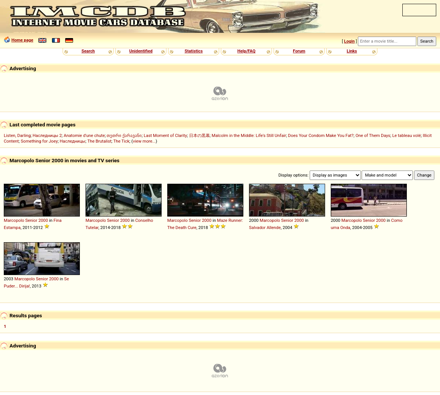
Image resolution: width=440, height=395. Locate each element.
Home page (22, 40)
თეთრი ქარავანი (124, 135)
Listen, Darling (17, 135)
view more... (144, 141)
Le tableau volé (406, 135)
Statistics (194, 51)
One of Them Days (373, 135)
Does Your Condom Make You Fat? (321, 135)
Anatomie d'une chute (84, 135)
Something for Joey (39, 141)
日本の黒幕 (199, 135)
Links (352, 51)
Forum (299, 51)
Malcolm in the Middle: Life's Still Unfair (249, 135)
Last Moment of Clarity (165, 135)
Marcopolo (14, 220)
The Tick (121, 141)
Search (88, 51)
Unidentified (141, 51)
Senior (31, 220)
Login (349, 41)
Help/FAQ (246, 51)
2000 (43, 220)
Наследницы (73, 141)
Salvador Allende (265, 227)
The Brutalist (99, 141)
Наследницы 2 (47, 135)
